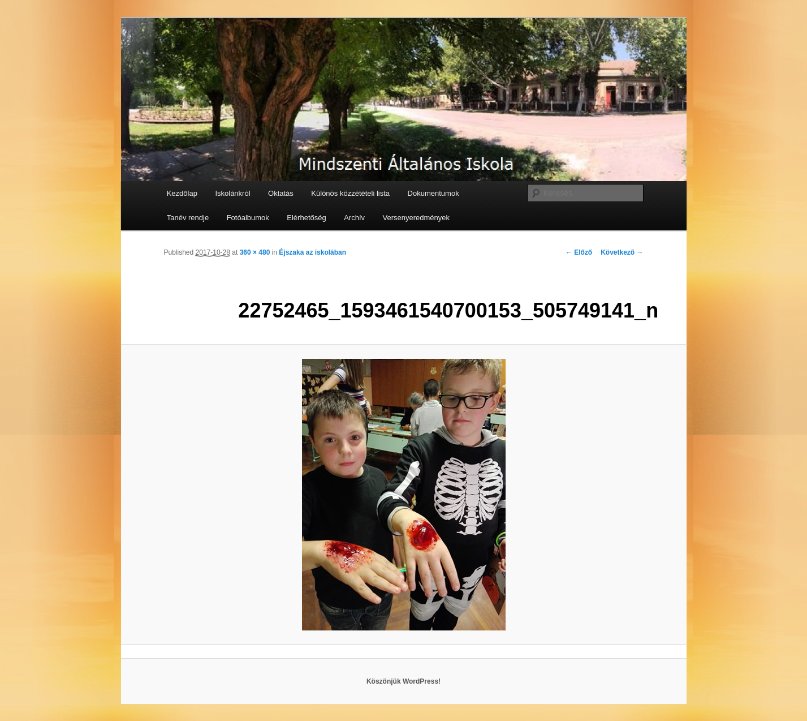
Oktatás (281, 193)
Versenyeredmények (416, 217)
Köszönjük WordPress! (403, 681)
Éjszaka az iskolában (312, 252)
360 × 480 (255, 252)
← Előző (579, 252)
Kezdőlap (182, 193)
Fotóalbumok (248, 217)
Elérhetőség (306, 217)
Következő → (622, 252)
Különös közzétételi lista (350, 193)
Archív (354, 217)
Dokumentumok (433, 193)
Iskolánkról (232, 193)
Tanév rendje (188, 217)
